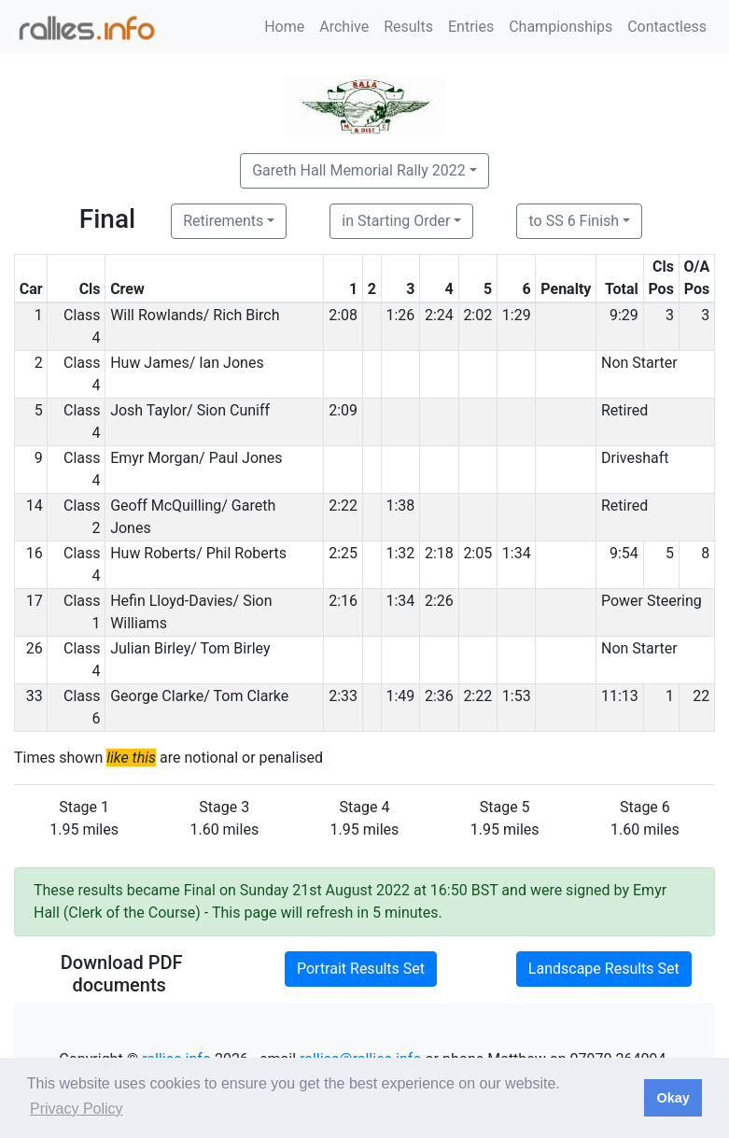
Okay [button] (672, 1097)
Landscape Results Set (604, 968)
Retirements (223, 221)
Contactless (667, 26)
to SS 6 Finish (573, 221)
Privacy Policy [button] (76, 1109)
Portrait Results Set (361, 968)
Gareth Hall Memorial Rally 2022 (359, 170)
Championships (560, 26)
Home (284, 26)
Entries (471, 26)
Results (408, 26)
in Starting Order (396, 221)
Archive (344, 26)
